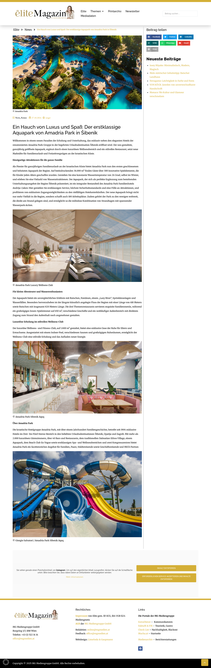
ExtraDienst (144, 622)
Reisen (24, 117)
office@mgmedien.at (23, 638)
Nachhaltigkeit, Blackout (163, 629)
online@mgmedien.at (98, 629)
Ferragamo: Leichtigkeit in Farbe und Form (172, 80)
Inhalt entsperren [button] (166, 568)
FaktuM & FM (145, 625)
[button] (97, 11)
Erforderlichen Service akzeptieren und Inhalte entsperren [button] (166, 577)
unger (48, 117)
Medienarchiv (145, 639)
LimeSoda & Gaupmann (100, 639)
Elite (16, 29)
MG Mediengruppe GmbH (98, 623)
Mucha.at (143, 633)
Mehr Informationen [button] (74, 577)
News (28, 29)
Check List (143, 629)
